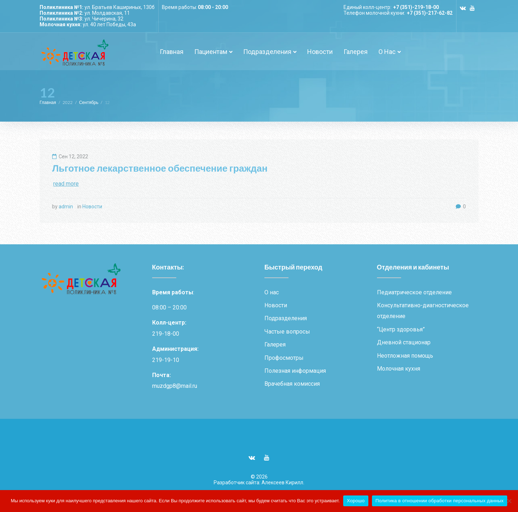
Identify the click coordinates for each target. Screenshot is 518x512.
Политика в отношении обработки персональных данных (440, 500)
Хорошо (355, 500)
